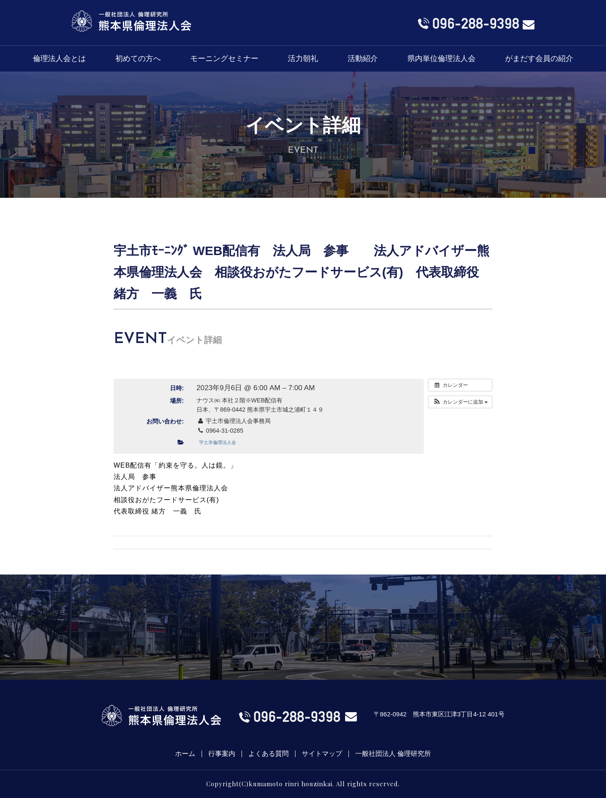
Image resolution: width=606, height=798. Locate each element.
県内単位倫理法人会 (441, 58)
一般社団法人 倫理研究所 (393, 753)
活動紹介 (363, 58)
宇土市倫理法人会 (217, 442)
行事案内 (221, 753)
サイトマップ (322, 753)
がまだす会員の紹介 (539, 58)
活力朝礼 (303, 58)
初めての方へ (138, 58)
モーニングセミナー (224, 58)
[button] (460, 402)
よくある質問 (268, 753)
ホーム (185, 753)
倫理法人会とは (59, 58)
